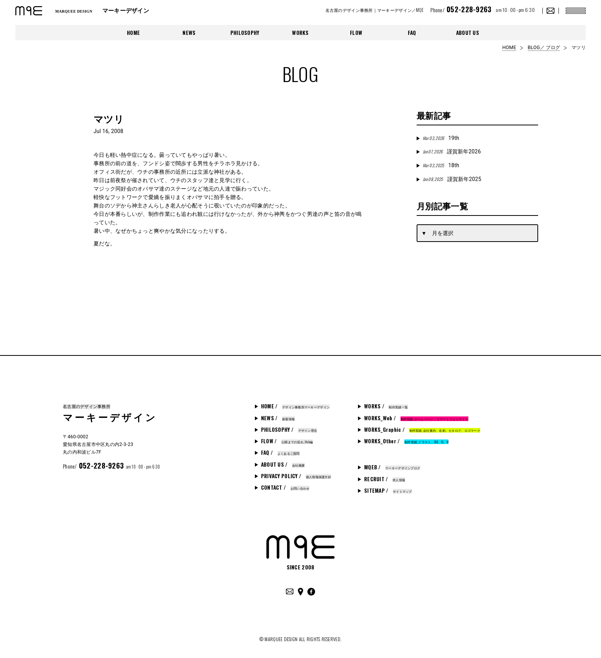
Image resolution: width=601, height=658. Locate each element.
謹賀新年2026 (452, 151)
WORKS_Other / (406, 441)
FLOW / (287, 441)
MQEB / (392, 467)
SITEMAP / (388, 490)
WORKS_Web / (416, 418)
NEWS (188, 32)
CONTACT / (285, 487)
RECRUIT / (384, 479)
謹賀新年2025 (452, 179)
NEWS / (278, 418)
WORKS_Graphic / (422, 429)
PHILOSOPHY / (289, 429)
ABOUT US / (283, 464)
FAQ (412, 32)
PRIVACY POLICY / (296, 476)
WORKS (300, 32)
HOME (133, 32)
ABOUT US (467, 32)
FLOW (356, 32)
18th (441, 165)
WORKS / (386, 406)
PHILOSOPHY (244, 32)
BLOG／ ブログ (544, 47)
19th (441, 138)
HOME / (295, 406)
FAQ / (280, 452)
